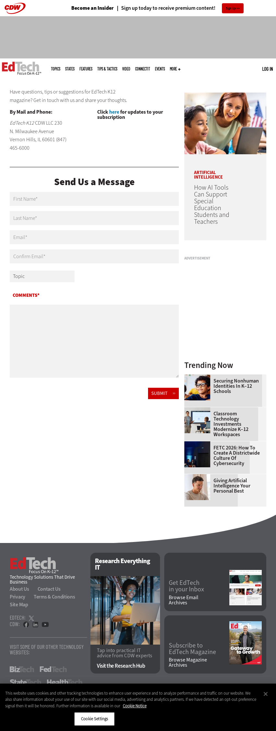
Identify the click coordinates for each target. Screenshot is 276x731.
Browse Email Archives (183, 600)
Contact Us (49, 589)
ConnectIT (142, 69)
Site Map (19, 604)
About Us (19, 589)
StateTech (25, 682)
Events (160, 69)
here (114, 111)
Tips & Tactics (107, 69)
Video (126, 69)
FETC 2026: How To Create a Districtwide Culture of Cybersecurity (236, 455)
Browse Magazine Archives (188, 662)
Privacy (17, 596)
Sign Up (231, 8)
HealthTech (64, 682)
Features (85, 69)
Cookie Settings (94, 719)
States (70, 69)
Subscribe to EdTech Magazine (192, 648)
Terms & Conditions (54, 596)
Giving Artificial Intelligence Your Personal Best (231, 486)
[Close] (266, 694)
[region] (138, 707)
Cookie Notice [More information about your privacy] (134, 706)
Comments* (26, 295)
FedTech (53, 669)
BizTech (22, 669)
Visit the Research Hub (121, 666)
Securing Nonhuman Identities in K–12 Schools (236, 386)
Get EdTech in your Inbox (186, 586)
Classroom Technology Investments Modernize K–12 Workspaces (230, 424)
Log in (267, 69)
